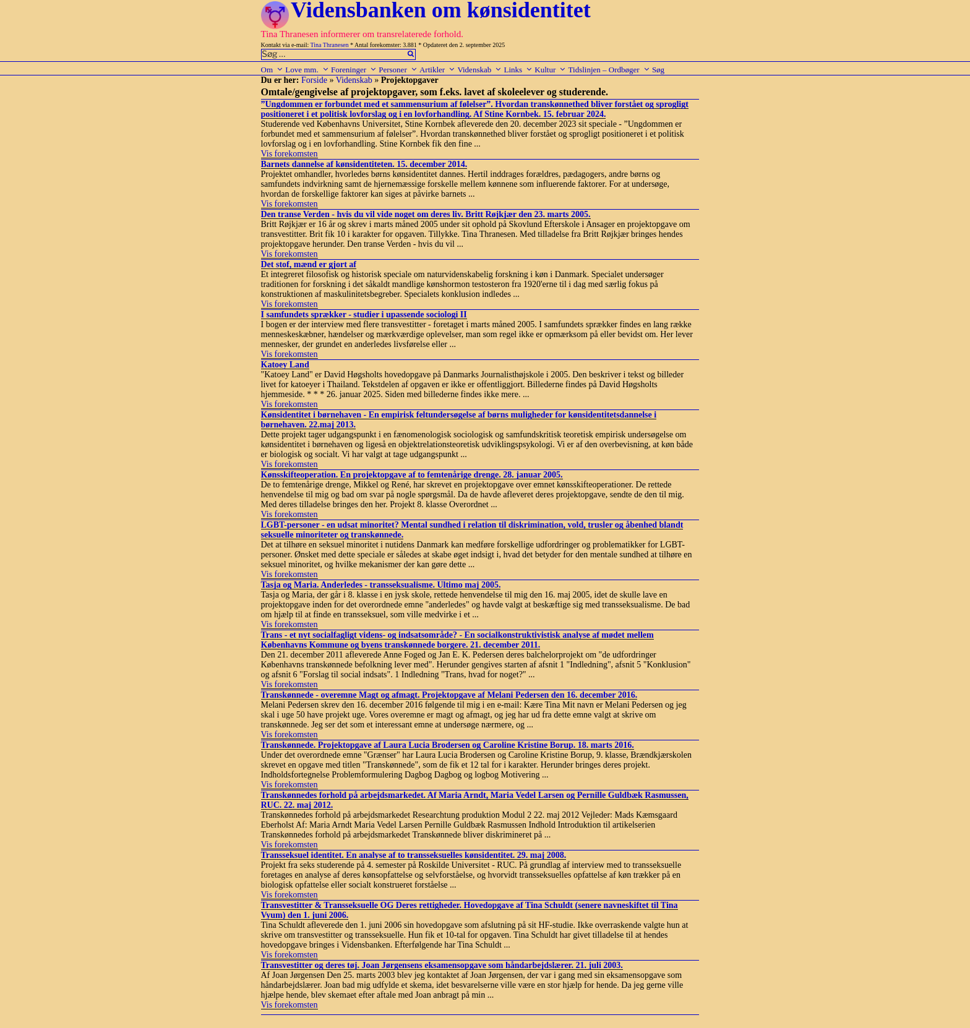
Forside (314, 80)
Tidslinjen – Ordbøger (609, 69)
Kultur (550, 69)
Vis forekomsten (289, 153)
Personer (398, 69)
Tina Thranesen (330, 44)
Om (272, 69)
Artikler (437, 69)
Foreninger (354, 69)
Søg (658, 69)
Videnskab (479, 69)
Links (518, 69)
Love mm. (306, 69)
